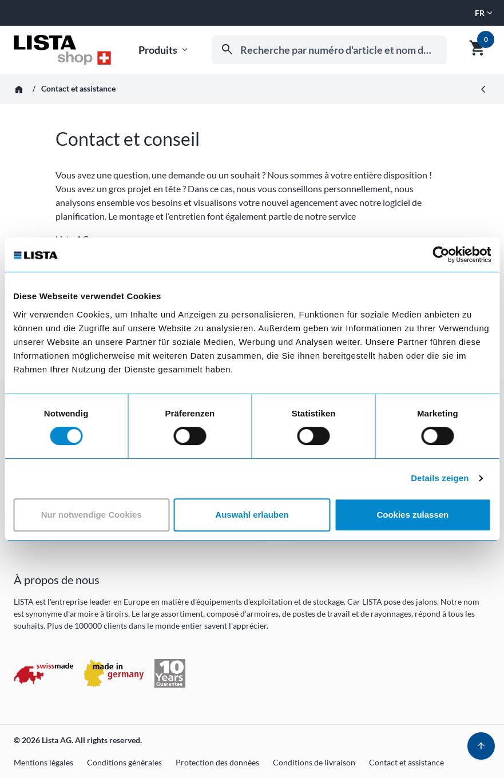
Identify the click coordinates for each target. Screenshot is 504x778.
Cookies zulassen (412, 514)
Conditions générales (124, 762)
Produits (164, 50)
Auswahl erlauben (251, 514)
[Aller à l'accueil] (62, 50)
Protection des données (217, 762)
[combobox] (329, 49)
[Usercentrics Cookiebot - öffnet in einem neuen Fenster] (441, 254)
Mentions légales (43, 762)
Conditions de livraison (314, 762)
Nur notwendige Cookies (91, 514)
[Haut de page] (481, 746)
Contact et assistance (406, 762)
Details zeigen (440, 478)
